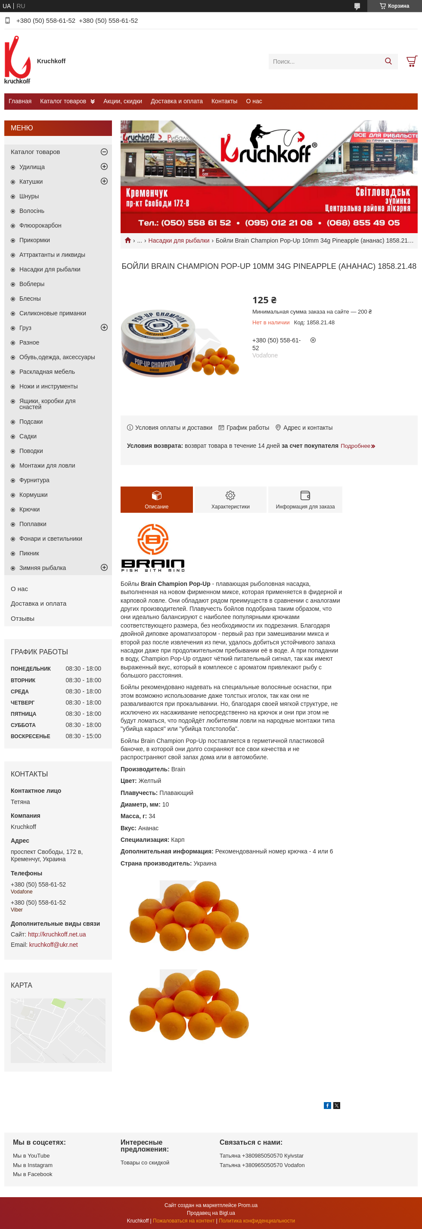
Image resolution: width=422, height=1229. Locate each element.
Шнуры (29, 196)
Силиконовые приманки (52, 313)
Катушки (31, 181)
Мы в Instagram (33, 1165)
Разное (29, 342)
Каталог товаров (63, 101)
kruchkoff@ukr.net (53, 944)
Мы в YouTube (31, 1155)
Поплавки (33, 524)
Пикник (29, 553)
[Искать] (388, 61)
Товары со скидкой (145, 1162)
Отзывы (22, 618)
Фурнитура (34, 480)
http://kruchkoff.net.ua (57, 934)
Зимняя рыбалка (42, 567)
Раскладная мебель (47, 371)
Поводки (31, 450)
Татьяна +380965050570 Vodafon (262, 1165)
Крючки (29, 509)
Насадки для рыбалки (179, 240)
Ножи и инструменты (48, 386)
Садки (28, 436)
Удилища (32, 166)
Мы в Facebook (32, 1174)
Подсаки (31, 421)
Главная (20, 101)
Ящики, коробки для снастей (47, 403)
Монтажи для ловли (47, 465)
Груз (25, 327)
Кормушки (33, 494)
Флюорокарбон (40, 225)
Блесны (30, 298)
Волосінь (31, 210)
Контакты (224, 101)
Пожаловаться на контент (183, 1221)
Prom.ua (248, 1205)
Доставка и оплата (177, 101)
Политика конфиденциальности (257, 1221)
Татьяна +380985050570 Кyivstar (262, 1155)
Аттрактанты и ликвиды (52, 254)
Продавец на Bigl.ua (211, 1213)
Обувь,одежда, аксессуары (57, 357)
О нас (254, 101)
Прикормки (34, 240)
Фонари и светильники (50, 538)
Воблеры (31, 283)
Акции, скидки (122, 101)
